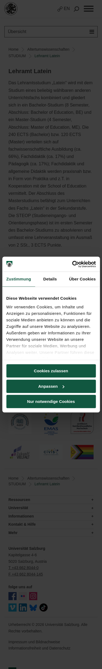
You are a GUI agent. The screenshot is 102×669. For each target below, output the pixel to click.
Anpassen (51, 386)
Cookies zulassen (51, 371)
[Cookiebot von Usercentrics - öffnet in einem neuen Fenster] (73, 264)
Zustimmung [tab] (18, 279)
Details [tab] (50, 279)
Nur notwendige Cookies (51, 401)
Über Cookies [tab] (82, 279)
